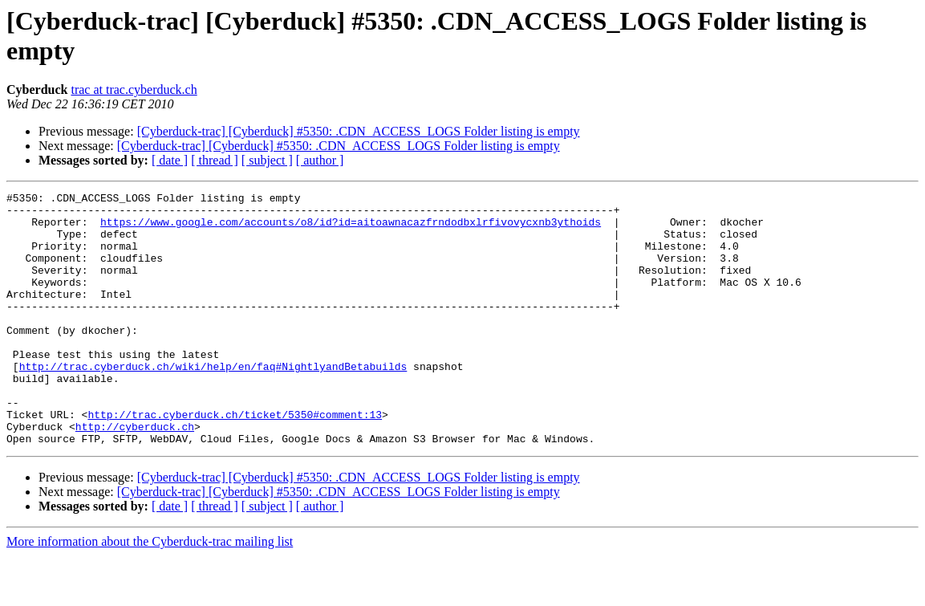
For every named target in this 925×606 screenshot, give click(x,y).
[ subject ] (267, 160)
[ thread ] (214, 160)
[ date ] (170, 160)
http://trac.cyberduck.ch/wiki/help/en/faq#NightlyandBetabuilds (213, 402)
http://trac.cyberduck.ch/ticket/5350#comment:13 (234, 460)
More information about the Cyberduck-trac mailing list (149, 592)
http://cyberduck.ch (134, 474)
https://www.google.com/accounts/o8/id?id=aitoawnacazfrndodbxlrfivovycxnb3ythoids (350, 229)
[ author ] (320, 160)
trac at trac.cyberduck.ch (134, 89)
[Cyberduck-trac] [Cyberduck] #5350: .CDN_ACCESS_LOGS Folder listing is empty (358, 131)
